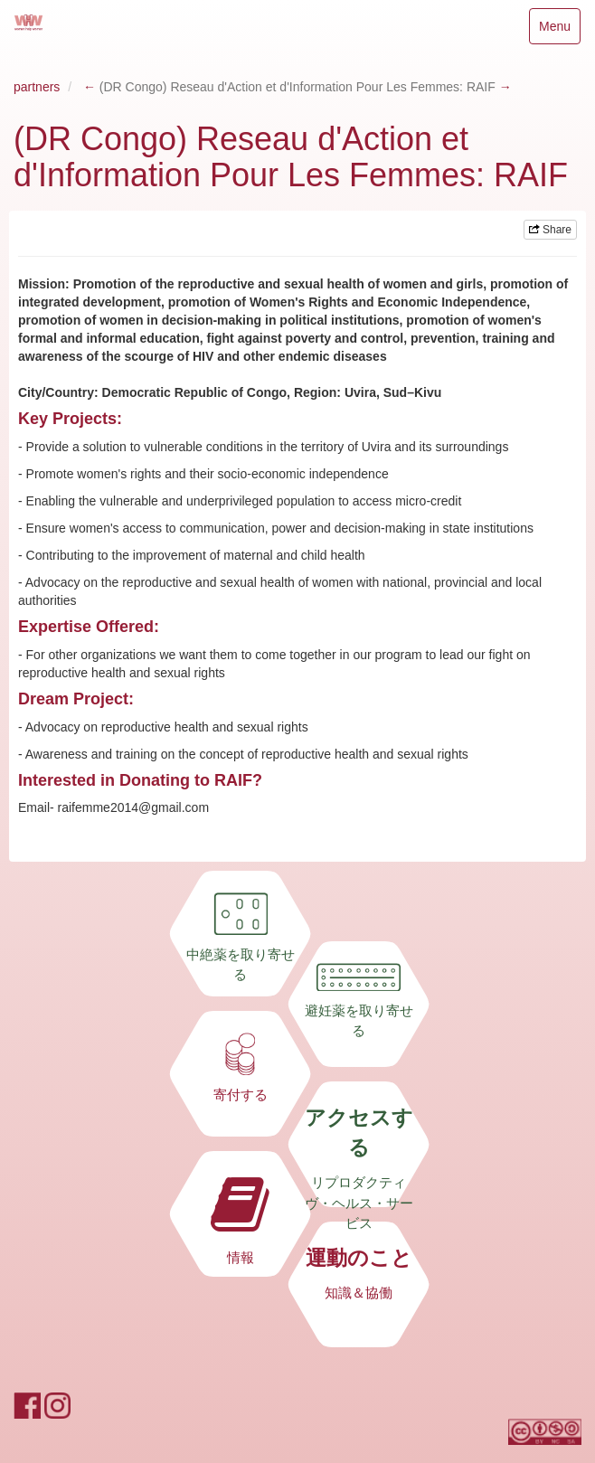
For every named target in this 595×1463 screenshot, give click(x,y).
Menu (554, 30)
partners (37, 87)
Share (550, 229)
